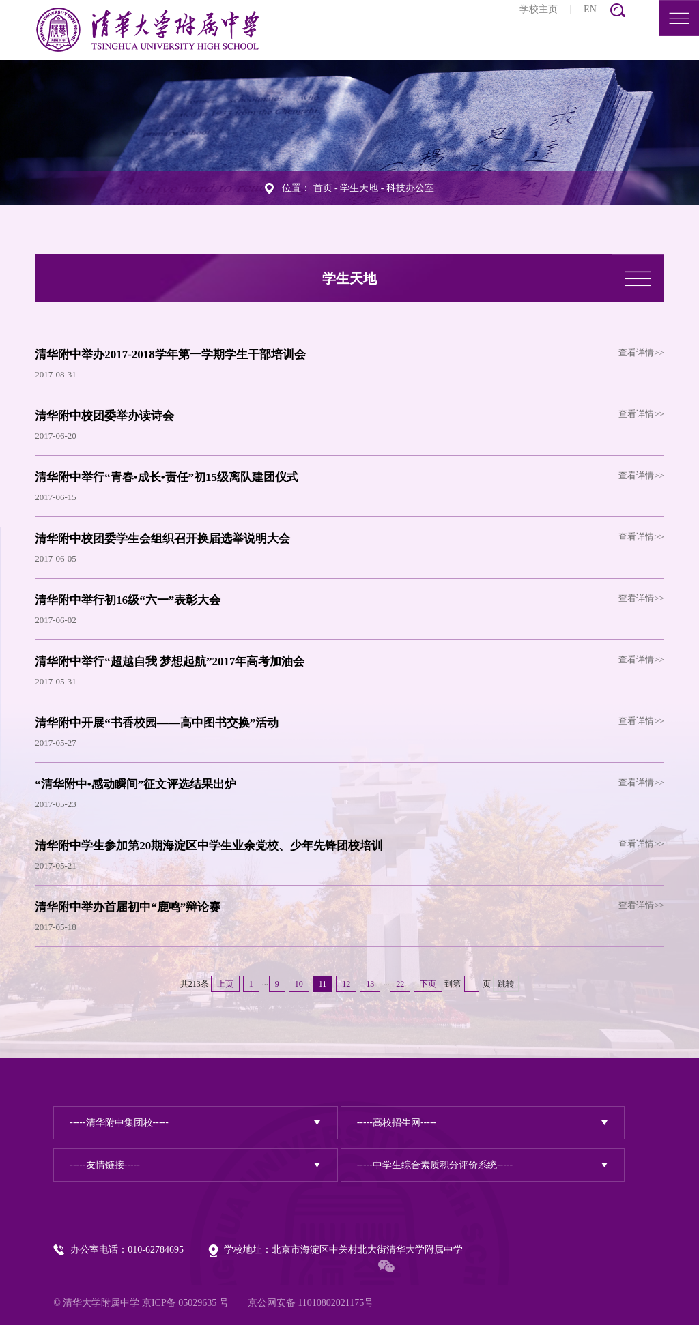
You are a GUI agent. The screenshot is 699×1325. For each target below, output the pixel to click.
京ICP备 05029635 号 (185, 1303)
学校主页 (538, 9)
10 (299, 984)
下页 (428, 984)
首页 (322, 188)
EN (590, 9)
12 (346, 984)
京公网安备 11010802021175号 (310, 1303)
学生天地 (359, 188)
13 (370, 984)
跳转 (506, 984)
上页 (225, 984)
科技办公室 (410, 188)
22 (400, 984)
